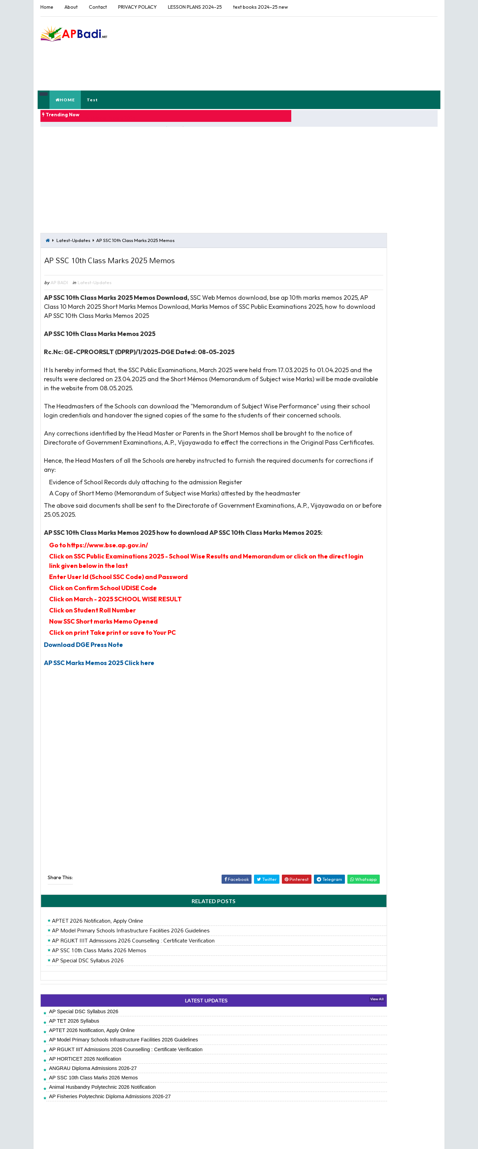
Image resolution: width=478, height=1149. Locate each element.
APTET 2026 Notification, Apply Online (95, 928)
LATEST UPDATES (170, 1007)
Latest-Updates (71, 208)
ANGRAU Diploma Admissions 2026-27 (91, 1075)
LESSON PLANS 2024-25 (193, 7)
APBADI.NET (94, 1137)
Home (45, 7)
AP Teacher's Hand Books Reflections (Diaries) (384, 263)
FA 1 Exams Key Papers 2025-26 (367, 336)
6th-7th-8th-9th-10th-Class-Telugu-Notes (375, 320)
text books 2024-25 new (258, 7)
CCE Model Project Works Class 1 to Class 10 (383, 279)
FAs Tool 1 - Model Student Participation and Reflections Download (381, 299)
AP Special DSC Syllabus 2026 (86, 967)
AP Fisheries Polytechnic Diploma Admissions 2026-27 (108, 1104)
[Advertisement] (312, 38)
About (69, 7)
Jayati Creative (171, 1137)
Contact (96, 7)
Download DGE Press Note (82, 651)
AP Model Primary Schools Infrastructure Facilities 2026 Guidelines (129, 938)
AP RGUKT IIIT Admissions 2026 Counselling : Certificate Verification (131, 948)
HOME (66, 71)
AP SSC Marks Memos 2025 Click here (98, 669)
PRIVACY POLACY (135, 7)
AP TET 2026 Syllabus (72, 1028)
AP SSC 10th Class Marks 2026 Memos (97, 958)
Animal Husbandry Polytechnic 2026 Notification (100, 1094)
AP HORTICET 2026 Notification (83, 1066)
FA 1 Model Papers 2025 (127, 88)
